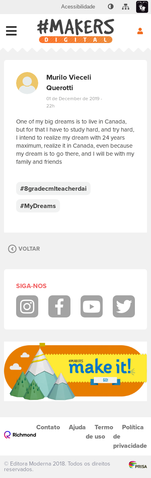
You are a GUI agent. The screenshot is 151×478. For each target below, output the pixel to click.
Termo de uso (99, 431)
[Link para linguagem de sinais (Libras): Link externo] (142, 7)
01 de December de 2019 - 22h (74, 102)
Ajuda (77, 427)
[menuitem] (78, 7)
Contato (48, 427)
